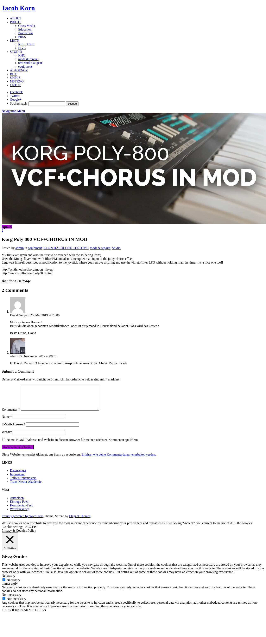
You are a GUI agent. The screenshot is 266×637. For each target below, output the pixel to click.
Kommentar (11, 414)
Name (7, 421)
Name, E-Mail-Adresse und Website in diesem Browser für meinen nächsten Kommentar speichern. (73, 444)
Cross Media (26, 25)
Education (25, 29)
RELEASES (26, 44)
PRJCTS (15, 22)
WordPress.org (19, 514)
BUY (13, 74)
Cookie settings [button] (13, 531)
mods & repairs (28, 59)
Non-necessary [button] (11, 599)
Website (7, 437)
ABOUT (15, 18)
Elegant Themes (79, 521)
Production (25, 33)
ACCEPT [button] (31, 531)
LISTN (14, 40)
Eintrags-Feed (19, 506)
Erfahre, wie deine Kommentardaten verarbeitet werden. (119, 459)
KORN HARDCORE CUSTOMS (66, 248)
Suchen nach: (19, 103)
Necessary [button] (8, 580)
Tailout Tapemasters (23, 483)
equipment (25, 66)
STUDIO (16, 51)
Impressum (17, 479)
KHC (21, 55)
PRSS (22, 37)
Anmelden (17, 503)
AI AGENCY (19, 70)
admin (19, 248)
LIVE (22, 48)
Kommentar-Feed (21, 510)
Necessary (13, 584)
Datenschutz (18, 475)
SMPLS (15, 77)
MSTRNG (17, 81)
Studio (116, 248)
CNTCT (15, 85)
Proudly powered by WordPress (22, 521)
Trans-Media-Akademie (26, 486)
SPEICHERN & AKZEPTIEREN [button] (24, 615)
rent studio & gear (30, 63)
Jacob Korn (18, 8)
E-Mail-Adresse (13, 429)
